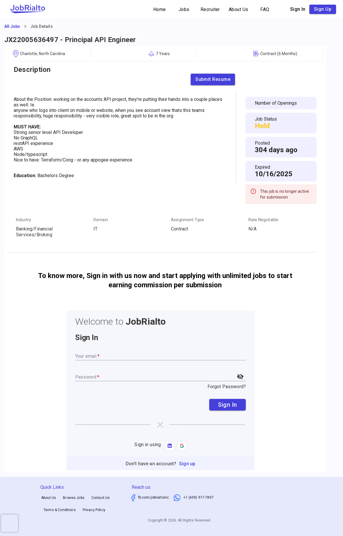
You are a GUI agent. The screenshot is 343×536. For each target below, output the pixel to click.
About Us (238, 9)
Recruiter (210, 9)
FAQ (265, 9)
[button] (182, 445)
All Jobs (12, 26)
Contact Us (100, 498)
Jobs (184, 9)
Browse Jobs (73, 498)
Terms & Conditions (60, 510)
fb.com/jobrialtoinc (153, 497)
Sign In (227, 404)
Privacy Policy (94, 510)
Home (159, 9)
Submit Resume (213, 79)
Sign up (322, 9)
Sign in (298, 9)
